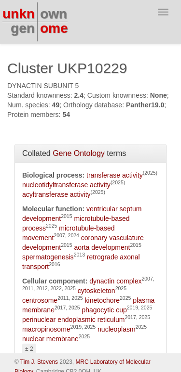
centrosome (39, 300)
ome (54, 28)
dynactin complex (115, 281)
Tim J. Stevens (39, 362)
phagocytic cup (104, 310)
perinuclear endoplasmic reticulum (73, 319)
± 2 (29, 349)
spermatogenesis (48, 257)
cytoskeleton (96, 291)
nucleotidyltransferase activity (66, 185)
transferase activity (114, 175)
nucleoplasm (116, 329)
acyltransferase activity (56, 194)
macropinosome (46, 329)
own (53, 13)
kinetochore (102, 300)
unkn (18, 13)
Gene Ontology (79, 153)
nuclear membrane (50, 339)
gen (23, 28)
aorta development (102, 247)
